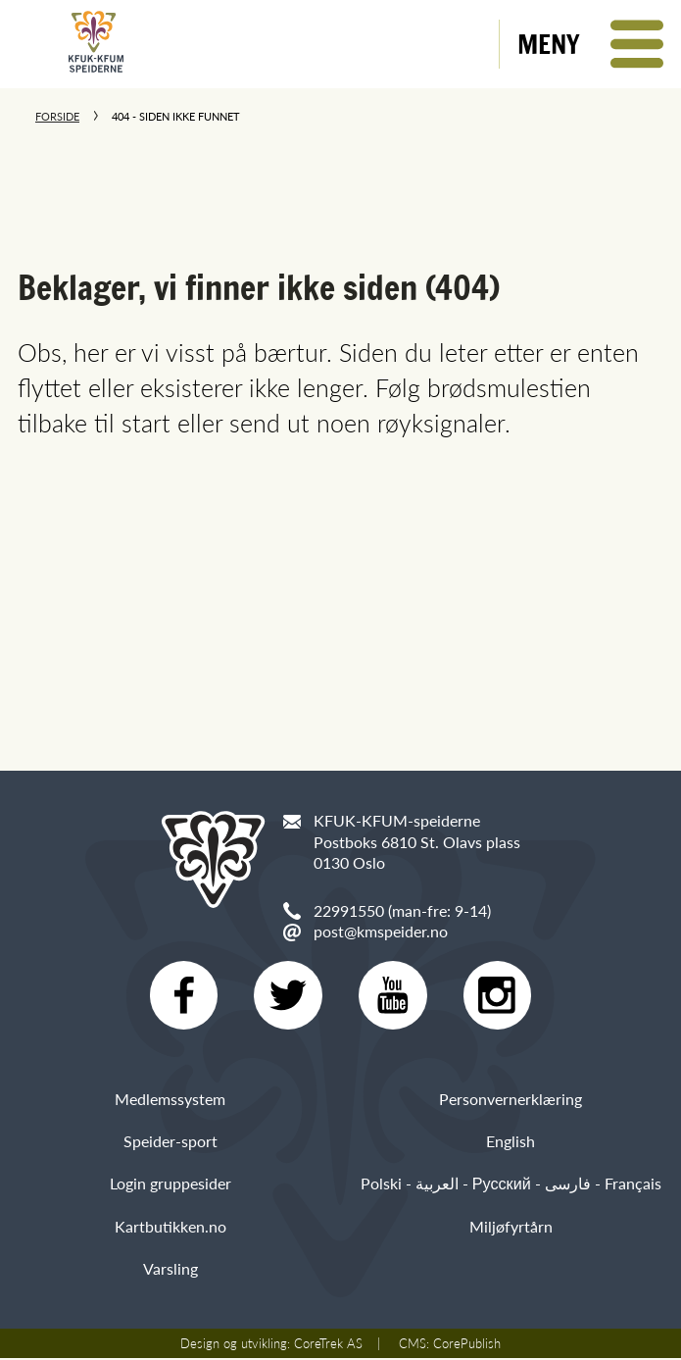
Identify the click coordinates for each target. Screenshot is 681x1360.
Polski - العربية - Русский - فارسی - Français (511, 1186)
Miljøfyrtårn (511, 1228)
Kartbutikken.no (170, 1228)
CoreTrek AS (328, 1345)
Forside (57, 116)
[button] (590, 44)
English (510, 1144)
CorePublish (467, 1345)
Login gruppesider (170, 1186)
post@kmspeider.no (381, 931)
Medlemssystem (170, 1100)
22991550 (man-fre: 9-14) (402, 910)
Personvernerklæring (510, 1100)
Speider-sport (170, 1144)
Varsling (170, 1270)
